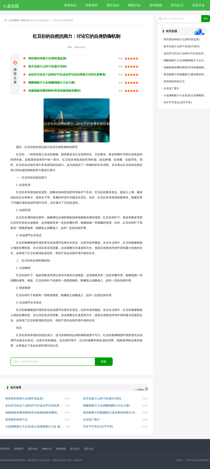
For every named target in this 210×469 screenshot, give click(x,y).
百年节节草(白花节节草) (98, 426)
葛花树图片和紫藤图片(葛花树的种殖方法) (109, 412)
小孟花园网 (13, 20)
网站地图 (103, 448)
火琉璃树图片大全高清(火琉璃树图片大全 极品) (34, 426)
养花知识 (70, 5)
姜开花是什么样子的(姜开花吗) (102, 398)
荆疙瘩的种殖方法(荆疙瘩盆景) (24, 398)
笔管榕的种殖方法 (16, 419)
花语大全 (198, 5)
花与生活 (177, 5)
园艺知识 (113, 5)
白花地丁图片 (91, 419)
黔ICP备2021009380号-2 (198, 460)
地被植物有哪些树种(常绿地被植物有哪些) (31, 412)
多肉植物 (155, 5)
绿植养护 (91, 5)
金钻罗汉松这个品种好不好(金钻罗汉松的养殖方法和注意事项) (35, 405)
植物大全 (134, 5)
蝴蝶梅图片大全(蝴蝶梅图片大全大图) (106, 405)
